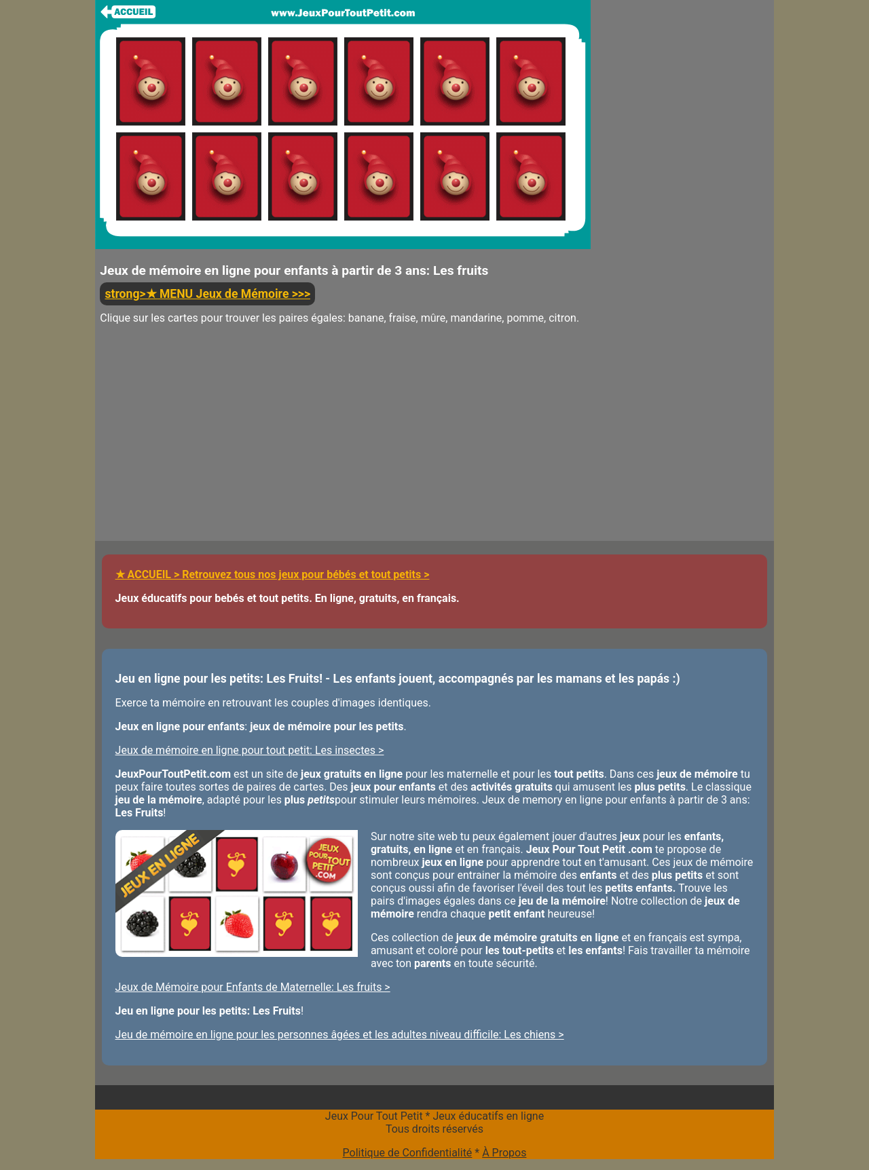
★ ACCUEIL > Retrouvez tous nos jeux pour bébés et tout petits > (272, 574)
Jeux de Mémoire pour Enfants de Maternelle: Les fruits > (252, 987)
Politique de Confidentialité (408, 1152)
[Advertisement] (343, 446)
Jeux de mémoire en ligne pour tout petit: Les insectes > (249, 750)
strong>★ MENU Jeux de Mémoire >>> (207, 294)
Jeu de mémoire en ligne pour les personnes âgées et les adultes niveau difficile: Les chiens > (339, 1034)
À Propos (504, 1152)
